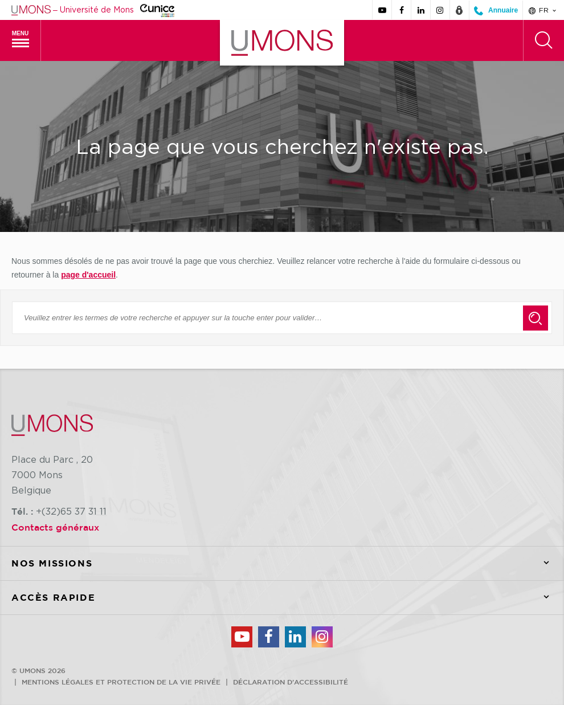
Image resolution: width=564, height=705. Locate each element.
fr (543, 10)
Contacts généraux (55, 527)
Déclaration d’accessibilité (290, 682)
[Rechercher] (543, 40)
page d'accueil (88, 274)
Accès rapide (287, 597)
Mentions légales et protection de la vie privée (121, 682)
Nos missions (287, 563)
